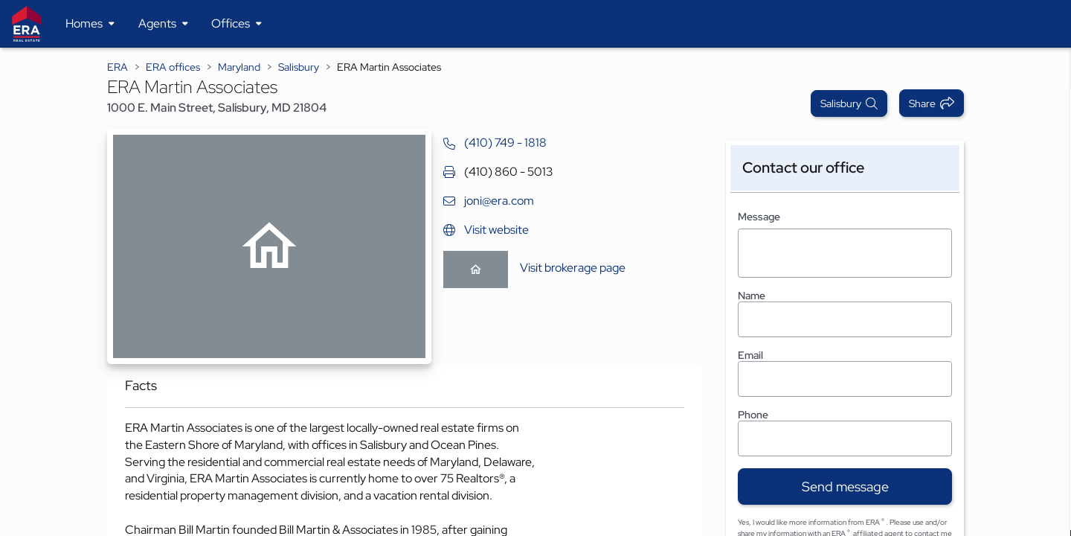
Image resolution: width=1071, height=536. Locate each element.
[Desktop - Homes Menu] (90, 24)
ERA (117, 67)
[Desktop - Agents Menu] (163, 24)
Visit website (496, 229)
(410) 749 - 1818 (505, 142)
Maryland (239, 67)
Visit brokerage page (572, 267)
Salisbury (298, 67)
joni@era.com (499, 200)
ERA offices (173, 67)
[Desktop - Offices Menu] (236, 24)
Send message (845, 486)
